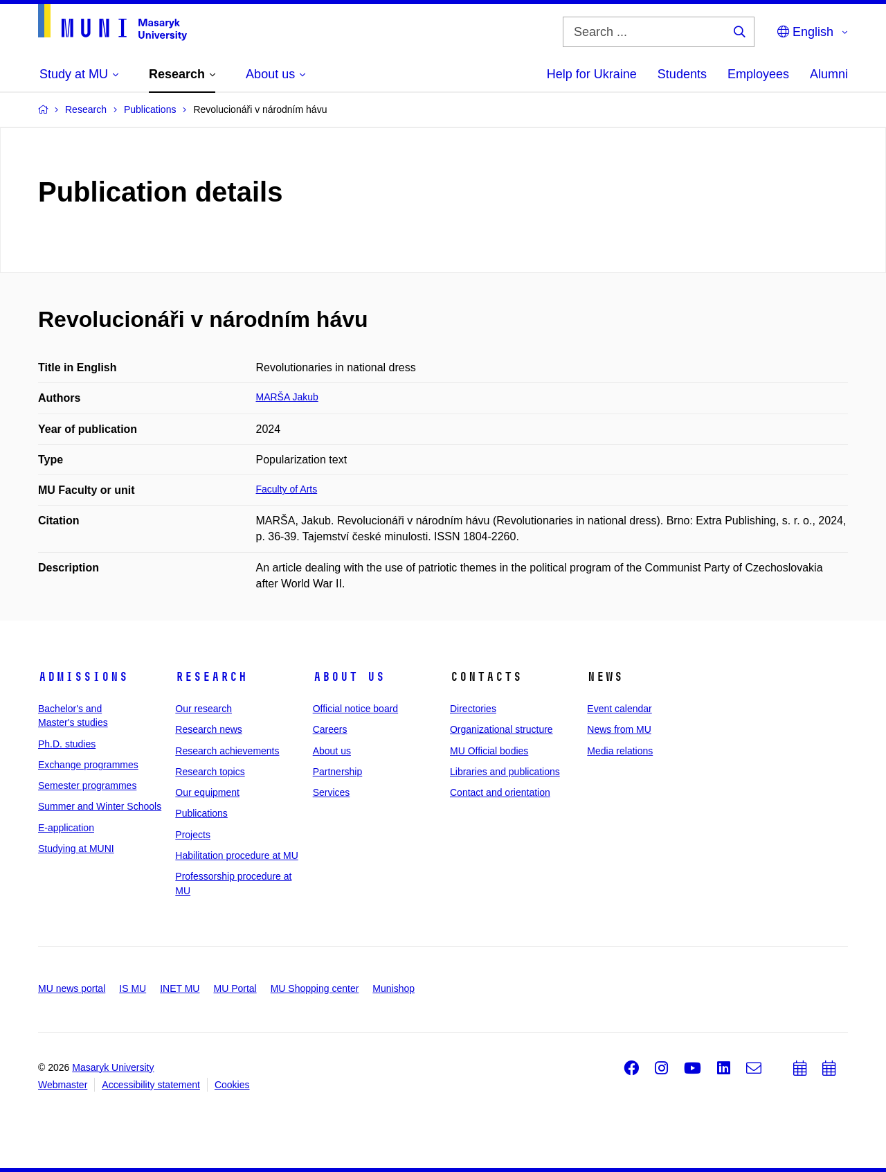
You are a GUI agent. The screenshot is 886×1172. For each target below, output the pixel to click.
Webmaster (62, 1084)
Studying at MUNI (76, 848)
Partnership (338, 771)
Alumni (829, 74)
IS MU (132, 988)
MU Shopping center (315, 988)
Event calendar (619, 708)
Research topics (209, 771)
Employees (758, 74)
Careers (330, 729)
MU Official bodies (489, 750)
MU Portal (234, 988)
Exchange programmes (88, 764)
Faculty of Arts (287, 489)
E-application (66, 827)
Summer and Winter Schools (99, 806)
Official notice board (355, 708)
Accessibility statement (151, 1084)
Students (682, 74)
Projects (192, 834)
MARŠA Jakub (287, 396)
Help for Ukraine (592, 74)
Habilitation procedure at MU (236, 855)
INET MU (179, 988)
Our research (203, 708)
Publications (201, 813)
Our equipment (207, 792)
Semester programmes (87, 785)
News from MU (619, 729)
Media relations (620, 750)
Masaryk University (113, 1067)
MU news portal (71, 988)
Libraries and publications (505, 771)
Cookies (232, 1084)
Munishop (393, 988)
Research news (208, 729)
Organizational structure (501, 729)
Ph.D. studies (67, 743)
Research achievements (227, 750)
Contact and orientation (500, 792)
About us (349, 676)
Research (211, 676)
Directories (473, 708)
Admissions (83, 676)
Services (331, 792)
